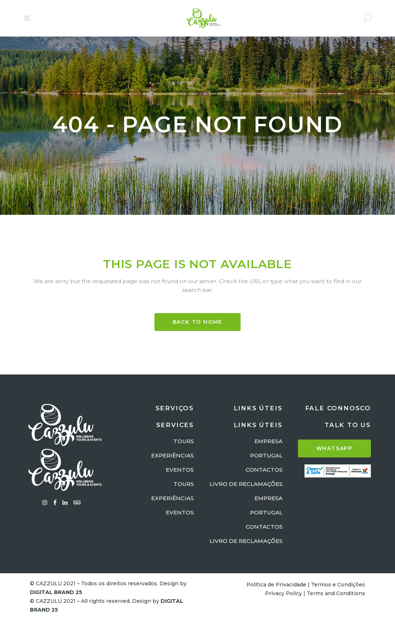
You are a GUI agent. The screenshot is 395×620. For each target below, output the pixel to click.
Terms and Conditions (336, 593)
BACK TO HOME (198, 322)
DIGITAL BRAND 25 (56, 592)
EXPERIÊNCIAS (172, 455)
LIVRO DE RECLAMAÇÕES (246, 483)
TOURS (183, 441)
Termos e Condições (338, 584)
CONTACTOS (264, 469)
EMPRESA (268, 441)
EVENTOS (180, 469)
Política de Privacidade (276, 584)
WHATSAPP (334, 448)
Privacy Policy (283, 593)
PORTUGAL (266, 455)
